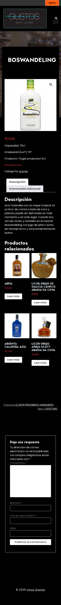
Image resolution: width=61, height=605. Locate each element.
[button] (51, 84)
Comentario (18, 463)
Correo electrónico (23, 516)
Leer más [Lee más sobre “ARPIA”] (13, 296)
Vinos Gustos (36, 590)
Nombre (16, 503)
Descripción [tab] (17, 182)
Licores (23, 171)
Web (13, 528)
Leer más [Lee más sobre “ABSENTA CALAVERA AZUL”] (13, 360)
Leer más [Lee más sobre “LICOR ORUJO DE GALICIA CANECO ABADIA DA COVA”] (40, 302)
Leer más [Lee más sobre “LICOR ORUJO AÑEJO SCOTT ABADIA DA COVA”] (40, 363)
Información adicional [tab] (25, 189)
